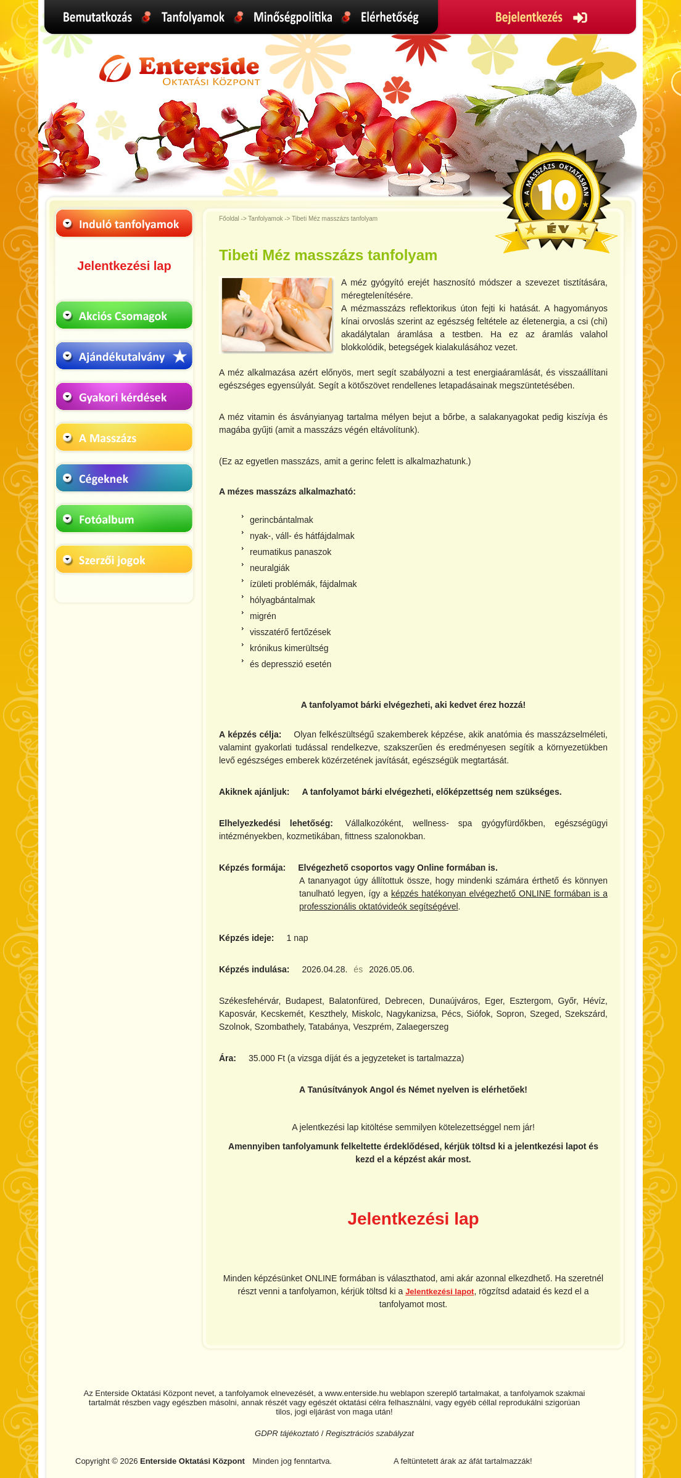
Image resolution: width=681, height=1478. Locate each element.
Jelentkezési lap (124, 266)
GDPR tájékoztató (287, 1433)
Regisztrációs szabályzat (370, 1433)
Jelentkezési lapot (439, 1291)
